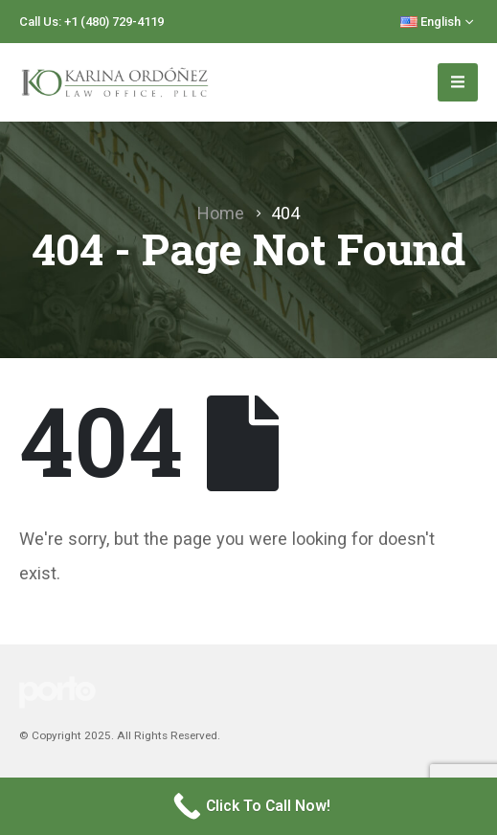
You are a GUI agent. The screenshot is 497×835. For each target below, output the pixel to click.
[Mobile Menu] (458, 82)
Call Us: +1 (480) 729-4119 (91, 21)
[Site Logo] (115, 82)
